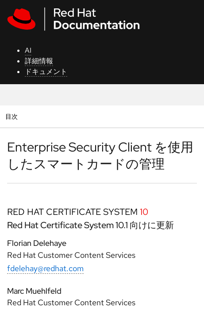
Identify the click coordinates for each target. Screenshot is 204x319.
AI (28, 50)
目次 (12, 116)
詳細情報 (39, 61)
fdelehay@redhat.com (45, 268)
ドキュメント (46, 71)
